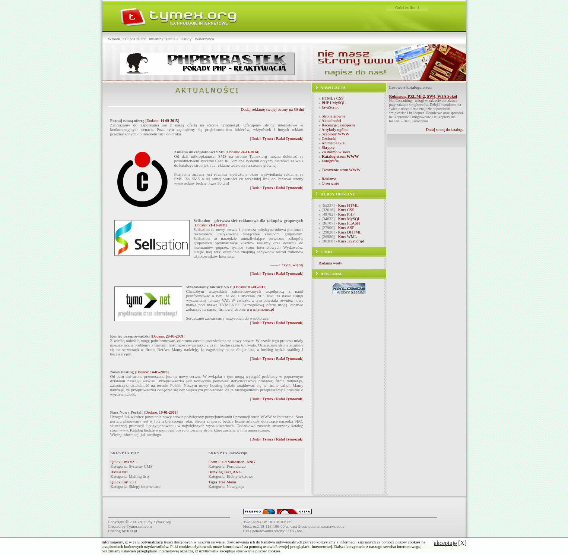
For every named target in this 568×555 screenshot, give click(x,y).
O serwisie (330, 183)
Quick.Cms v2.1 (124, 462)
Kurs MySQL (349, 218)
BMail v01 (119, 472)
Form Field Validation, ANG (231, 462)
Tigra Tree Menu (222, 482)
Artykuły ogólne (334, 129)
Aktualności (331, 120)
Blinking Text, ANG (224, 472)
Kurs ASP (346, 227)
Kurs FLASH (349, 223)
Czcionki (329, 138)
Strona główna (334, 116)
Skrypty (328, 147)
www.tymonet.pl (260, 309)
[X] (450, 543)
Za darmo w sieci (336, 152)
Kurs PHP (346, 214)
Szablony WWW (336, 134)
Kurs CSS (346, 209)
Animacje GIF (333, 143)
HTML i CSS (333, 98)
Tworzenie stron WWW (341, 169)
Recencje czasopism (338, 125)
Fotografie (330, 161)
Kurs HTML (348, 205)
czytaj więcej (293, 265)
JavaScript (330, 107)
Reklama (329, 178)
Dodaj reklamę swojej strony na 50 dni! (273, 109)
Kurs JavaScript (351, 241)
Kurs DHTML (350, 232)
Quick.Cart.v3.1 (124, 482)
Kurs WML (347, 236)
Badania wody (330, 263)
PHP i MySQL (334, 102)
